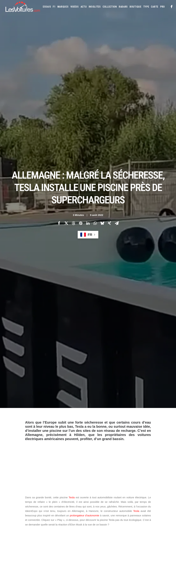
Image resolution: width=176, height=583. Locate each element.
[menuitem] (47, 6)
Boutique (135, 6)
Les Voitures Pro (59, 520)
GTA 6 (53, 541)
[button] (171, 6)
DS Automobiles (155, 519)
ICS (52, 547)
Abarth (94, 513)
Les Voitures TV (58, 514)
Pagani (94, 541)
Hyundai (128, 524)
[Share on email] (116, 72)
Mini (141, 535)
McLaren (115, 535)
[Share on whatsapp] (95, 72)
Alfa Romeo (106, 513)
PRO (162, 6)
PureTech (147, 562)
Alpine (118, 513)
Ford (109, 524)
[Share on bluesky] (102, 72)
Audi (142, 513)
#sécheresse (92, 324)
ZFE (153, 556)
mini (120, 371)
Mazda (105, 535)
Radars (123, 6)
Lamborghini (111, 530)
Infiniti (138, 524)
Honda (118, 524)
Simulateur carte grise (102, 556)
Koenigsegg (96, 530)
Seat (149, 541)
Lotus (154, 530)
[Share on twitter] (66, 72)
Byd (103, 519)
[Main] (88, 458)
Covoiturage (97, 562)
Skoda (157, 541)
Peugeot (104, 541)
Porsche (115, 541)
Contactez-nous (13, 532)
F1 (54, 6)
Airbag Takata (133, 562)
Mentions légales (14, 538)
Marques (63, 6)
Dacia (142, 519)
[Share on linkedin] (87, 72)
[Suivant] (137, 458)
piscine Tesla (34, 417)
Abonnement (12, 520)
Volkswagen (124, 546)
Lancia (123, 530)
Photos (29, 400)
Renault (125, 541)
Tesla (72, 196)
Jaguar (148, 524)
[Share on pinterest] (80, 72)
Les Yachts (56, 526)
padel (95, 371)
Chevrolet (113, 519)
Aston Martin (130, 513)
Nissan (149, 535)
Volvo (136, 546)
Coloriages (143, 556)
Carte (8, 514)
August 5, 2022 (126, 351)
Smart (94, 546)
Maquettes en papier (125, 556)
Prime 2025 (119, 562)
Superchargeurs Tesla (57, 417)
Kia (162, 524)
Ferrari (94, 524)
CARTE (154, 6)
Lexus (145, 530)
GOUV (108, 562)
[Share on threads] (73, 72)
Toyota (112, 546)
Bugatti (94, 519)
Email (94, 480)
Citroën (125, 519)
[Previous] (39, 458)
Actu (84, 6)
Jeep (156, 524)
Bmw (160, 513)
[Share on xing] (109, 72)
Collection (110, 6)
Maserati (95, 535)
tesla (78, 417)
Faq (7, 526)
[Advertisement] (88, 164)
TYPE (146, 6)
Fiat (102, 524)
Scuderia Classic (58, 532)
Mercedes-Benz (129, 535)
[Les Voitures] (23, 7)
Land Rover (134, 530)
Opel (158, 535)
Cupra (134, 519)
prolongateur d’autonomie (84, 214)
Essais (47, 6)
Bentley (151, 513)
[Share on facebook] (59, 72)
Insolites (95, 6)
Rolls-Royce (138, 541)
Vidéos (74, 6)
